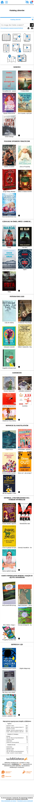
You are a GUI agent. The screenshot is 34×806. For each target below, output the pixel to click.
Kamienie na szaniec (10, 728)
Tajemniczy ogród (10, 749)
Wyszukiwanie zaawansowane (9, 28)
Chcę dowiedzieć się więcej (8, 801)
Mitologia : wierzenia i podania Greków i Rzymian (16, 727)
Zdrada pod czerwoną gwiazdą (12, 742)
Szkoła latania (9, 740)
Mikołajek (8, 736)
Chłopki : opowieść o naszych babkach (14, 752)
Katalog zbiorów (16, 19)
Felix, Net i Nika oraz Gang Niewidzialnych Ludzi (16, 737)
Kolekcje (20, 28)
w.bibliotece (16, 764)
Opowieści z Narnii (10, 725)
